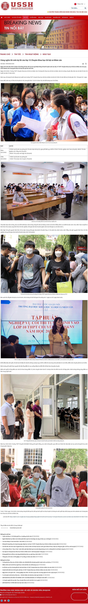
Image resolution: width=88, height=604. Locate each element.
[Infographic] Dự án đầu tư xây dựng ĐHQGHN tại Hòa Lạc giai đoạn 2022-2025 (21, 554)
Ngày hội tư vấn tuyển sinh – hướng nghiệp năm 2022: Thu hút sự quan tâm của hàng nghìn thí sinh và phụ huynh (29, 572)
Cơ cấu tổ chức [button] (16, 17)
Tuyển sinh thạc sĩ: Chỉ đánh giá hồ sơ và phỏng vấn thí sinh (17, 536)
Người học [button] (48, 17)
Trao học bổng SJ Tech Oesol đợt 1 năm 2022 (13, 541)
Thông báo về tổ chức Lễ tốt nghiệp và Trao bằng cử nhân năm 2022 (18, 556)
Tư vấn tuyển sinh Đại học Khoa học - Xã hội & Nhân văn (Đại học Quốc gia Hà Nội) (22, 575)
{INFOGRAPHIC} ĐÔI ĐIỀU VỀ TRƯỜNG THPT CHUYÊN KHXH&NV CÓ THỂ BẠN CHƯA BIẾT (24, 577)
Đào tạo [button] (40, 17)
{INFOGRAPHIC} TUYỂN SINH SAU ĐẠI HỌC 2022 (14, 582)
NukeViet (37, 597)
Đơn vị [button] (72, 17)
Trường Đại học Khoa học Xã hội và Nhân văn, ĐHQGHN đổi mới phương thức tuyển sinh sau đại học (26, 562)
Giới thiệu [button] (7, 17)
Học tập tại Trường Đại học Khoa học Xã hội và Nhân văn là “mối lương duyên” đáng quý (23, 551)
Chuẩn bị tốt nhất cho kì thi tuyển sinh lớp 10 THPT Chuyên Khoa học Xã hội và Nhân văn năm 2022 (26, 570)
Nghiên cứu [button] (56, 17)
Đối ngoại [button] (65, 17)
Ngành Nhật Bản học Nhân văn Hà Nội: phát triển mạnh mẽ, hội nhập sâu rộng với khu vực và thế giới (26, 539)
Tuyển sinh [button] (33, 17)
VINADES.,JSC (49, 597)
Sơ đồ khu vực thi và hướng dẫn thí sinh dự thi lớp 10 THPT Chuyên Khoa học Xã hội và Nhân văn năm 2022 (28, 567)
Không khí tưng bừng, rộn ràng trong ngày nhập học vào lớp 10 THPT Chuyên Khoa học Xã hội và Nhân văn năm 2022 (30, 544)
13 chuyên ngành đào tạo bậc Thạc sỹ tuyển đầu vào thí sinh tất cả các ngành (21, 580)
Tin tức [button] (25, 17)
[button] (78, 4)
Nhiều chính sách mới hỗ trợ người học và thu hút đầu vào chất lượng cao (20, 564)
